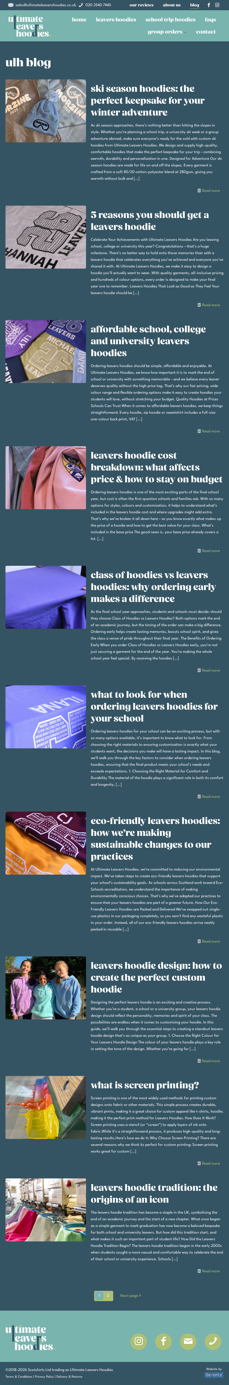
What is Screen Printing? (145, 1085)
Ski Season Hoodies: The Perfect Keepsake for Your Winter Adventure (148, 101)
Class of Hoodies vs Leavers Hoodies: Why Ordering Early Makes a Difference (153, 587)
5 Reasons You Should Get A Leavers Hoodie (150, 221)
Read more (211, 191)
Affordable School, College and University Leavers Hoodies (148, 341)
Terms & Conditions (18, 1376)
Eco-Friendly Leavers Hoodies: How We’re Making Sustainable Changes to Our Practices (155, 839)
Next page (131, 1296)
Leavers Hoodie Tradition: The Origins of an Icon (154, 1194)
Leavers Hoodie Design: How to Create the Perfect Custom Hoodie (156, 978)
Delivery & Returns (69, 1376)
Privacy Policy (44, 1376)
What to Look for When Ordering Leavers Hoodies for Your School (154, 707)
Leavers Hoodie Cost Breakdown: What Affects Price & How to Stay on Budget (157, 467)
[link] (29, 25)
